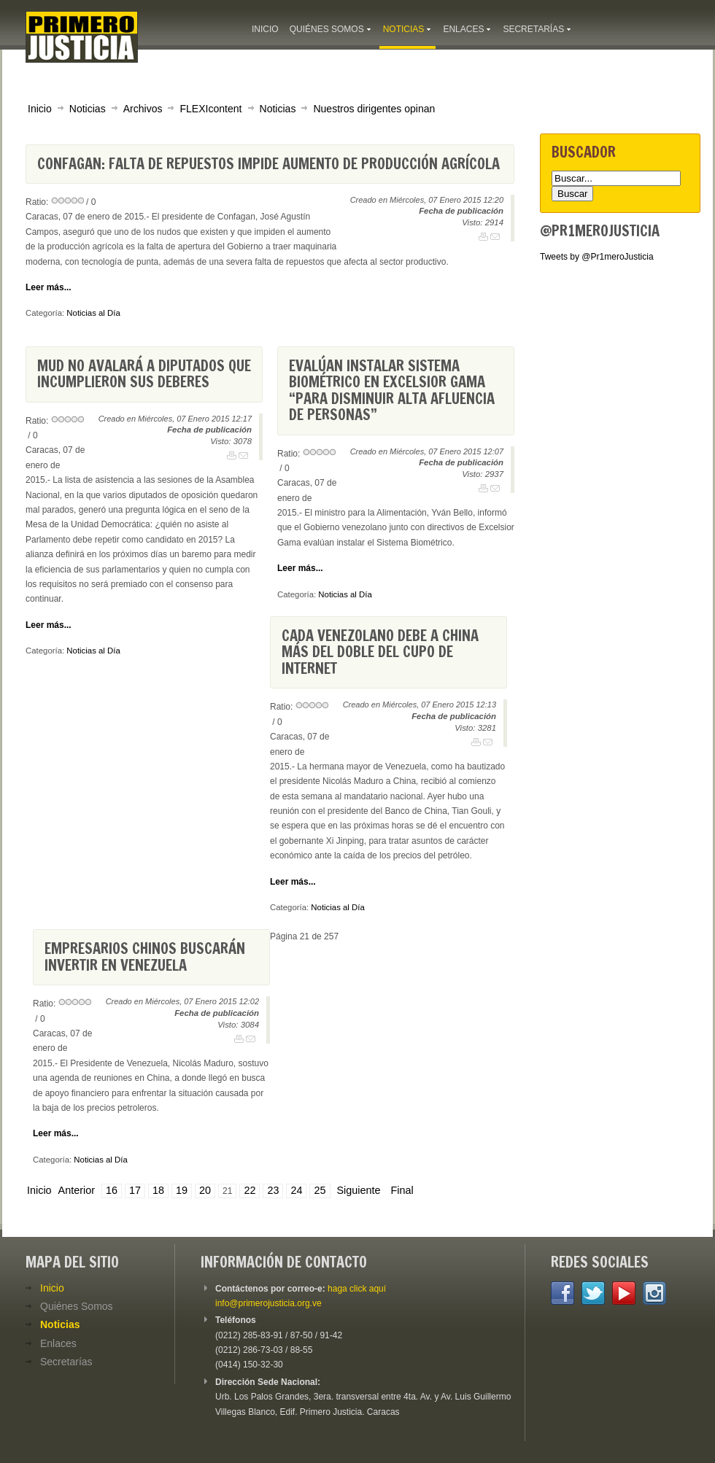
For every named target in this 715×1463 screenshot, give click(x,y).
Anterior (76, 1190)
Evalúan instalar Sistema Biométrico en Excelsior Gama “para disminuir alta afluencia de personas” (392, 390)
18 (158, 1190)
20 (205, 1190)
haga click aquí (357, 1289)
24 (296, 1190)
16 (111, 1190)
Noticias (87, 109)
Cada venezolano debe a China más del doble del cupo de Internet (380, 652)
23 (273, 1190)
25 (319, 1190)
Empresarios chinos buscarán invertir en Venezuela (145, 956)
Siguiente (359, 1190)
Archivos (143, 109)
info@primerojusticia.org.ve (268, 1303)
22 (249, 1190)
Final (402, 1190)
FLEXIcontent (210, 109)
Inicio (40, 109)
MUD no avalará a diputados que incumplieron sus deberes (144, 373)
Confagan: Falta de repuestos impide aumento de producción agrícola (268, 163)
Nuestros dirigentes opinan (374, 109)
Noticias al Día (93, 312)
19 (182, 1190)
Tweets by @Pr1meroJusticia (597, 257)
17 (135, 1190)
